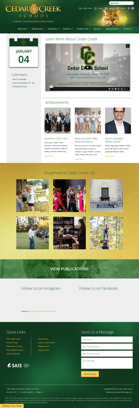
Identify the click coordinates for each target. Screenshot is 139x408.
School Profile (12, 342)
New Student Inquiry (15, 350)
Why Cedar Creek (14, 339)
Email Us (39, 392)
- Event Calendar (19, 79)
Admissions (38, 28)
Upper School (43, 350)
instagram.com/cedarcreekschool (43, 311)
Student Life (83, 28)
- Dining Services (19, 86)
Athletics (68, 28)
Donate (97, 8)
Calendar (109, 8)
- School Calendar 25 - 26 (22, 83)
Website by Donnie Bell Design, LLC (119, 392)
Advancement (113, 28)
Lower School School (46, 342)
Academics (54, 28)
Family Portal (83, 8)
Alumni (98, 28)
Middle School (43, 346)
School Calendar (13, 354)
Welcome (23, 28)
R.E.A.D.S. (128, 28)
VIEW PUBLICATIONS (69, 269)
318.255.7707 (12, 392)
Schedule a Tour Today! (11, 406)
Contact (120, 8)
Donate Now (43, 339)
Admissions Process (15, 346)
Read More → (50, 156)
